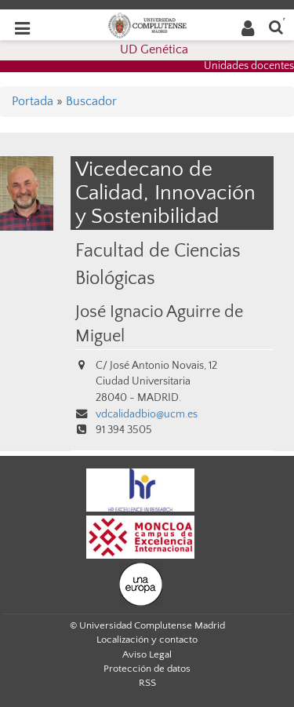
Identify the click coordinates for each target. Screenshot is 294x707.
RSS (147, 682)
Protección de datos (147, 668)
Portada (32, 101)
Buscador (91, 101)
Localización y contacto (147, 639)
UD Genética (154, 49)
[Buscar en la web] (276, 26)
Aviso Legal (147, 654)
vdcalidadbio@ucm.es (147, 414)
